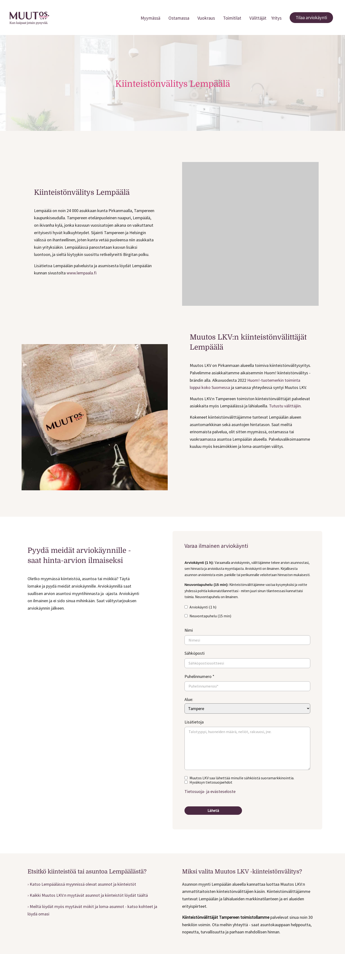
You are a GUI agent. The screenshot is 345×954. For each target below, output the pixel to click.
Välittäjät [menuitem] (257, 18)
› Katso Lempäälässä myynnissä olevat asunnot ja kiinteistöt (82, 884)
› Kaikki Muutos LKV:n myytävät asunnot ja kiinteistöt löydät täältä (88, 895)
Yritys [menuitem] (276, 18)
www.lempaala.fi (82, 273)
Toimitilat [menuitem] (232, 18)
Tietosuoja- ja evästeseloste (210, 791)
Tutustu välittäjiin (285, 406)
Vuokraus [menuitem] (206, 18)
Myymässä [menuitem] (150, 18)
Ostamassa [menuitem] (178, 18)
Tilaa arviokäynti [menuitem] (311, 17)
